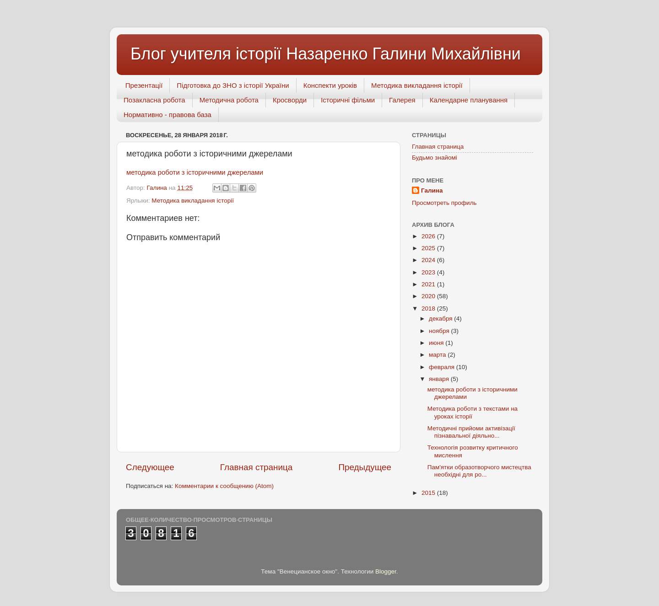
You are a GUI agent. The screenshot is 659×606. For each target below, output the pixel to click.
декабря (441, 318)
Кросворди (290, 100)
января (440, 378)
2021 (429, 284)
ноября (440, 330)
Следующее (150, 467)
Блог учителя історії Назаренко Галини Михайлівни (325, 53)
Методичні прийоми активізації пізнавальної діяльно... (471, 432)
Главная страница (256, 467)
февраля (442, 367)
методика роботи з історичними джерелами (194, 172)
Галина (432, 190)
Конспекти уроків (330, 85)
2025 (429, 248)
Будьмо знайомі (434, 157)
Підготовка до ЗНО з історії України (233, 85)
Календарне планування (469, 100)
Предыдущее (364, 467)
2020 (429, 296)
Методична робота (229, 100)
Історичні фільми (348, 100)
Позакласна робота (154, 100)
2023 (429, 272)
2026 (429, 236)
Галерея (402, 100)
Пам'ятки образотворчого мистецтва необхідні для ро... (479, 471)
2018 (429, 308)
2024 (429, 260)
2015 (429, 492)
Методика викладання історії (417, 85)
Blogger (385, 571)
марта (438, 354)
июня (437, 342)
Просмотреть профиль (444, 202)
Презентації (144, 85)
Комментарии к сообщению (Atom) (224, 486)
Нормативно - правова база (167, 114)
